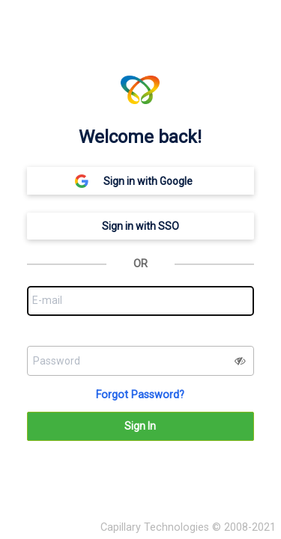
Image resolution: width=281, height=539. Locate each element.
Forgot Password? (140, 395)
